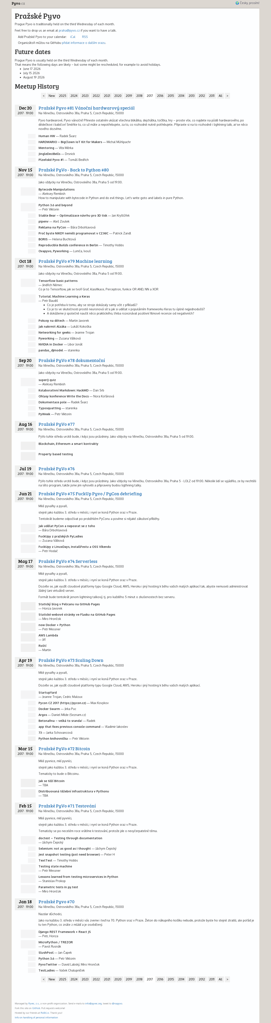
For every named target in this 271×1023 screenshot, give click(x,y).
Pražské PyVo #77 (57, 424)
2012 (202, 95)
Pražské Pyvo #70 (57, 901)
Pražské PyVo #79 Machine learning (75, 261)
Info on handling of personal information (36, 1017)
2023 (85, 95)
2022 (96, 95)
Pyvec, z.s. (33, 1003)
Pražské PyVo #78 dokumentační (72, 360)
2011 (211, 95)
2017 (150, 95)
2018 (139, 95)
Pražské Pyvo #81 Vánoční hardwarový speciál (87, 108)
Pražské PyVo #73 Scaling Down (71, 660)
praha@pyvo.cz (69, 30)
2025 (62, 95)
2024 (74, 95)
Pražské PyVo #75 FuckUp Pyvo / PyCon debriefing (90, 493)
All (220, 95)
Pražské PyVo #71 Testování (67, 806)
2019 (129, 95)
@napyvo (117, 1003)
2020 (118, 95)
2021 (107, 95)
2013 (192, 95)
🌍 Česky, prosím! (247, 3)
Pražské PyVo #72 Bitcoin (64, 748)
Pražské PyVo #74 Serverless (68, 561)
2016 (160, 95)
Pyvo (18, 3)
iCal (72, 37)
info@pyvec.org (93, 1003)
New (52, 95)
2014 (181, 95)
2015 (171, 95)
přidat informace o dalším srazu (83, 43)
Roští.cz (45, 1012)
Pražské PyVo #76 (57, 468)
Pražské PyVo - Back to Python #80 (74, 170)
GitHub (36, 1008)
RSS (85, 37)
